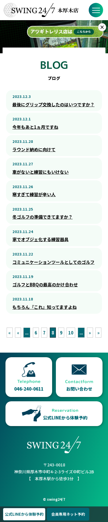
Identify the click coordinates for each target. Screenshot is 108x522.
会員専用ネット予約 (68, 514)
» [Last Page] (98, 333)
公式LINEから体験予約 (24, 514)
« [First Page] (9, 333)
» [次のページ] (90, 333)
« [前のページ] (18, 333)
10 (70, 333)
